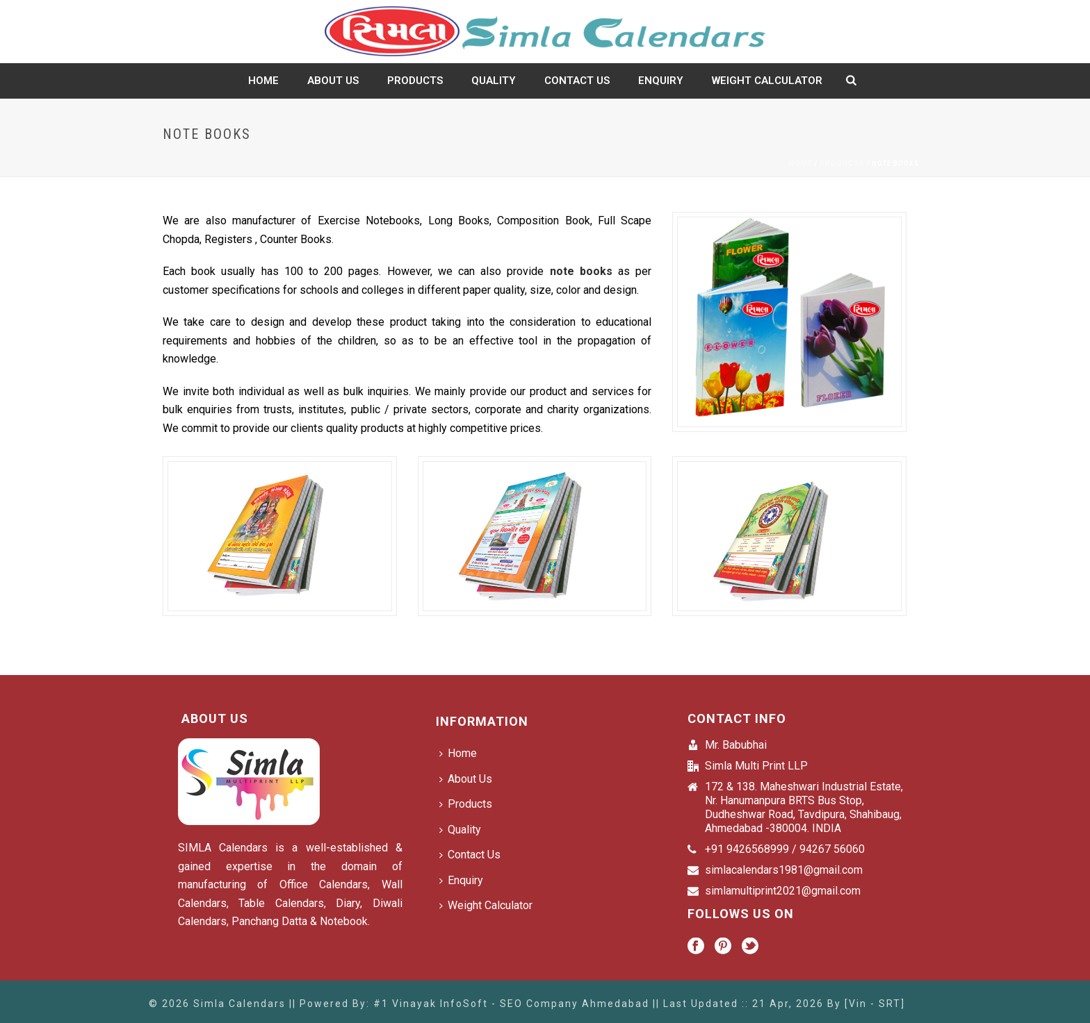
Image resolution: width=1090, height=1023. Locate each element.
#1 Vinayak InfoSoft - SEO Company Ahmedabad (511, 1003)
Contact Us (577, 80)
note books (581, 271)
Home (263, 80)
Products (415, 80)
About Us (333, 80)
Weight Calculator (767, 80)
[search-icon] (851, 80)
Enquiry (660, 80)
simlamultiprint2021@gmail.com (783, 891)
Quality (493, 80)
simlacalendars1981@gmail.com (784, 870)
